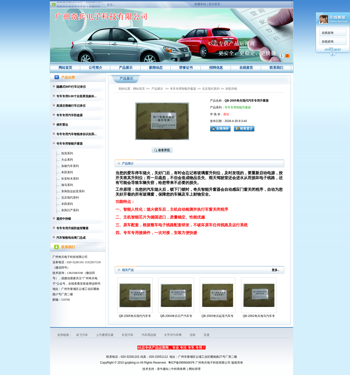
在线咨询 (327, 33)
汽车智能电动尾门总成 (71, 237)
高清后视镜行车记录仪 (71, 105)
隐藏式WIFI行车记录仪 (71, 86)
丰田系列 (67, 204)
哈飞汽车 (82, 335)
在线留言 (246, 68)
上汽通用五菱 (105, 335)
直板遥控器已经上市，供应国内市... (80, 3)
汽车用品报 (149, 335)
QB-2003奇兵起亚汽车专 (217, 316)
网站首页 (65, 68)
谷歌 (193, 335)
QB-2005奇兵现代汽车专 (135, 316)
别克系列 (67, 153)
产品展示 (125, 68)
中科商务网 (178, 369)
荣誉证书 (186, 68)
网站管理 (195, 369)
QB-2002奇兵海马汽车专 (259, 316)
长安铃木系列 (70, 178)
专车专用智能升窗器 (69, 143)
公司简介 (95, 68)
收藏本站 (200, 4)
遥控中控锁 (63, 218)
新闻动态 (156, 68)
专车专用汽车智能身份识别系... (76, 134)
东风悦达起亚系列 (73, 191)
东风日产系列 (70, 210)
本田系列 (67, 172)
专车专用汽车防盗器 (69, 115)
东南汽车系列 (70, 166)
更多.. (110, 4)
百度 (207, 335)
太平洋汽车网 (173, 335)
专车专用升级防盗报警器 (72, 228)
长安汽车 (128, 335)
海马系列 (67, 185)
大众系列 (67, 159)
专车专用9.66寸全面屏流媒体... (76, 96)
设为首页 (214, 4)
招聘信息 (216, 68)
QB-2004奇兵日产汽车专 (176, 316)
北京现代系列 (70, 197)
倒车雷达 (62, 124)
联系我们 (276, 68)
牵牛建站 (163, 369)
